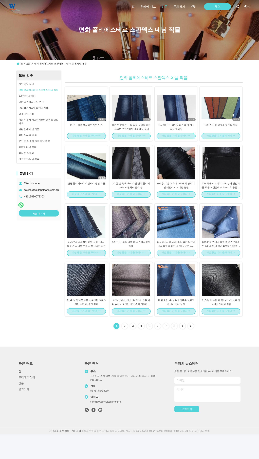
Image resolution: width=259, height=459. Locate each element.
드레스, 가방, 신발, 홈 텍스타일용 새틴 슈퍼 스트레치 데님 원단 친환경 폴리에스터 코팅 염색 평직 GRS (131, 328)
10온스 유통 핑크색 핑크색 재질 (220, 130)
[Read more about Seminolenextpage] (182, 351)
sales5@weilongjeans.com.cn (41, 190)
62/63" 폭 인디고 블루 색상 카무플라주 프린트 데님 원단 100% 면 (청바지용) (221, 264)
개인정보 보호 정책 (59, 455)
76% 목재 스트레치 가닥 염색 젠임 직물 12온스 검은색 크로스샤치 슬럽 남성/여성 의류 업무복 (221, 199)
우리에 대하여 (148, 6)
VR (193, 6)
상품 (165, 6)
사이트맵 (76, 455)
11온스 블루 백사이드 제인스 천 (86, 130)
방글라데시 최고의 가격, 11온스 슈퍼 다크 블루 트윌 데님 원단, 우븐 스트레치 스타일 (176, 264)
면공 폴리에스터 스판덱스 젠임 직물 (86, 195)
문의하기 (179, 6)
